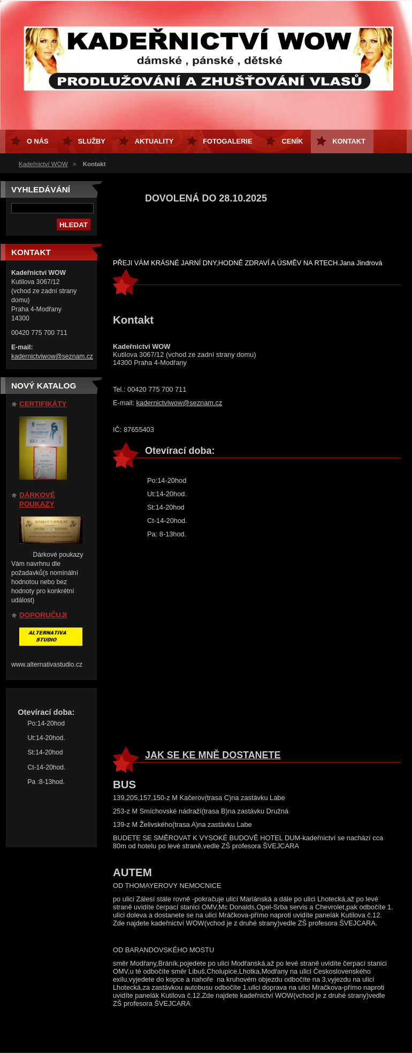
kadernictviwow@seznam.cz (179, 403)
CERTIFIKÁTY (42, 404)
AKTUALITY (154, 141)
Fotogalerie (227, 141)
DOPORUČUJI (43, 615)
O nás (38, 141)
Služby (91, 141)
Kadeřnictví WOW (43, 164)
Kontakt (348, 141)
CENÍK (292, 141)
